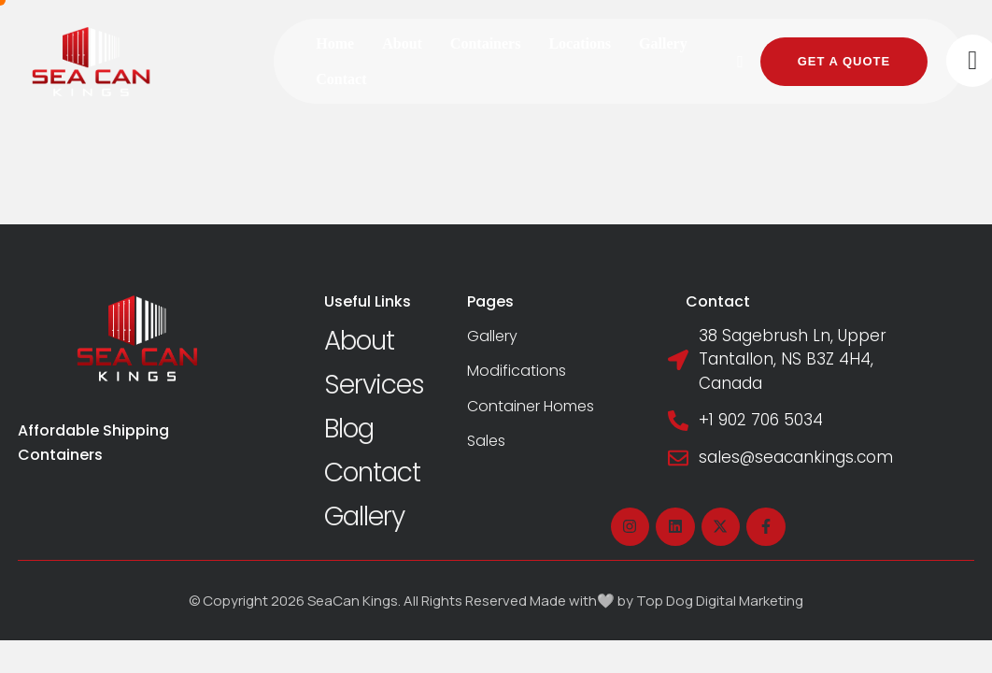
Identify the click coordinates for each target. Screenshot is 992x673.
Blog (349, 428)
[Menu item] (335, 44)
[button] (740, 61)
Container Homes (530, 406)
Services (374, 384)
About (359, 340)
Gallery (364, 516)
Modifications (516, 370)
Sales (486, 440)
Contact (372, 472)
